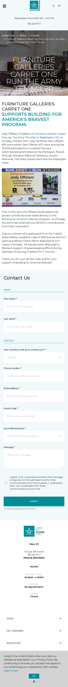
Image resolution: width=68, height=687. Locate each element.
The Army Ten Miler (24, 137)
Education (34, 643)
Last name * (10, 319)
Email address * (12, 388)
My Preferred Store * (14, 428)
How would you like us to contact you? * (25, 350)
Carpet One (8, 35)
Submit (34, 501)
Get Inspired (34, 630)
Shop (34, 618)
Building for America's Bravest (20, 219)
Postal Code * (11, 408)
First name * (10, 299)
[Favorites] (59, 6)
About (22, 35)
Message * (9, 447)
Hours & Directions (34, 557)
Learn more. (11, 670)
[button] (53, 6)
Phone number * (12, 368)
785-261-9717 (34, 23)
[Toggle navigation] (4, 6)
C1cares (35, 35)
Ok (34, 676)
